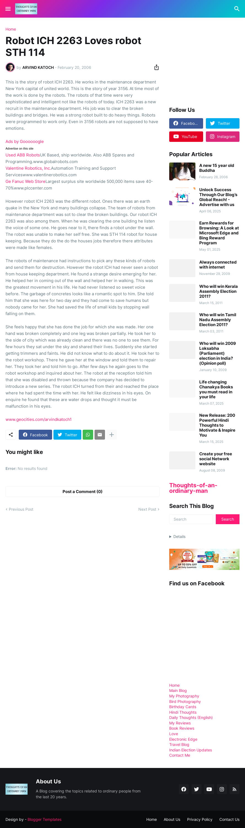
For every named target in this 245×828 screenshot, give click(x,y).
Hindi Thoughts (182, 712)
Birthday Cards (182, 706)
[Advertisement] (207, 61)
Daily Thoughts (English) (191, 717)
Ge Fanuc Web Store (25, 181)
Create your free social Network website (215, 458)
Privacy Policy (199, 819)
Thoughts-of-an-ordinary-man (193, 488)
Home (11, 29)
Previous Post (21, 509)
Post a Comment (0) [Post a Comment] (83, 491)
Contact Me (179, 755)
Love (173, 733)
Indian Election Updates (190, 750)
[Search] (237, 8)
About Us (172, 819)
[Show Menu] (7, 8)
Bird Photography (185, 701)
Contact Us (229, 819)
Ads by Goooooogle (25, 141)
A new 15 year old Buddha (216, 168)
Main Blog (178, 690)
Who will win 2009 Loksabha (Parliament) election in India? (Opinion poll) (217, 353)
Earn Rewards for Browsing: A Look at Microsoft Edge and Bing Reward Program (219, 233)
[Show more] (111, 435)
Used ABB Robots (23, 155)
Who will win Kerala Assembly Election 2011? (218, 291)
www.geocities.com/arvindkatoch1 (39, 419)
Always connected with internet (218, 265)
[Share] (155, 67)
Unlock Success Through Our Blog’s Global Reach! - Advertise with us (218, 197)
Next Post (147, 509)
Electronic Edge (183, 739)
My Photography (184, 696)
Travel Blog (179, 744)
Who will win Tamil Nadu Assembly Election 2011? (217, 319)
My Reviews (180, 723)
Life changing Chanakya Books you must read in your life (216, 389)
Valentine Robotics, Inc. (28, 168)
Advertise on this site (20, 148)
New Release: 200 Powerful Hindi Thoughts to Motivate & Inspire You (217, 425)
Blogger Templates (44, 819)
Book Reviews (181, 728)
